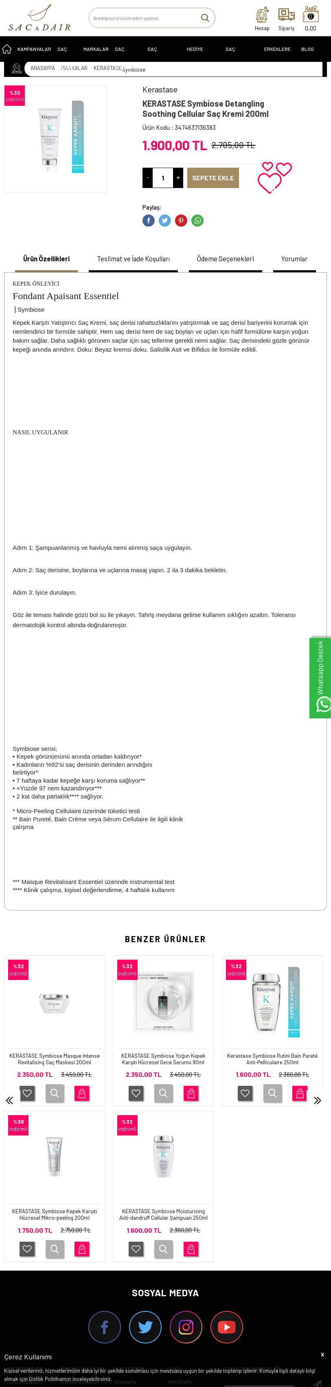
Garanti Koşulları (80, 1237)
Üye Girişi (178, 1249)
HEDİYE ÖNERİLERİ (199, 56)
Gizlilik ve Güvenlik (82, 1300)
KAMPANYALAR (34, 53)
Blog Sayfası (310, 56)
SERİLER (18, 1249)
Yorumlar (300, 259)
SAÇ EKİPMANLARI (241, 56)
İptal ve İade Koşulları (74, 1286)
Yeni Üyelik (179, 1237)
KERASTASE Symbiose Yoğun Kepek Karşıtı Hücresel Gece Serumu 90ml (54, 1065)
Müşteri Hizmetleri (135, 1272)
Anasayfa (125, 1237)
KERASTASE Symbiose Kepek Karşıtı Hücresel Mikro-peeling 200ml (272, 1065)
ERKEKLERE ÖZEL (277, 56)
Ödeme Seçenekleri (231, 259)
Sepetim (124, 1283)
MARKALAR (96, 53)
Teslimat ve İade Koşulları (133, 259)
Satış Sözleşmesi (81, 1272)
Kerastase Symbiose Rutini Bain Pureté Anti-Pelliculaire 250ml (163, 1062)
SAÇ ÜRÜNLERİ (25, 1237)
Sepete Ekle (218, 178)
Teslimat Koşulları (81, 1249)
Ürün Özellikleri (42, 259)
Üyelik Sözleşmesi (82, 1260)
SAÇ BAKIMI (64, 56)
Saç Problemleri (163, 56)
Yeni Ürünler (128, 1260)
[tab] (42, 260)
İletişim (122, 1249)
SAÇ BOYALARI (126, 56)
